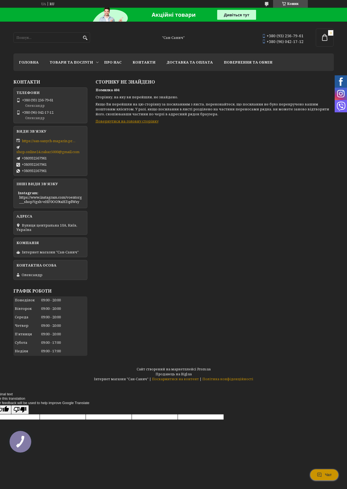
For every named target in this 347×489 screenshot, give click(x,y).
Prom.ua (204, 369)
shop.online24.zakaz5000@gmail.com (47, 152)
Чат (324, 474)
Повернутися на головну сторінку (127, 121)
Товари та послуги (71, 62)
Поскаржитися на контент (175, 379)
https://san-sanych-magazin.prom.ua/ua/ (49, 141)
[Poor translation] (20, 409)
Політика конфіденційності (227, 379)
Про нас (113, 62)
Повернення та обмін (248, 62)
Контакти (144, 62)
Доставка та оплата (190, 62)
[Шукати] (85, 38)
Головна (29, 62)
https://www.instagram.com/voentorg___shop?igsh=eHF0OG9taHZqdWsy (50, 199)
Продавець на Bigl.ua (174, 374)
